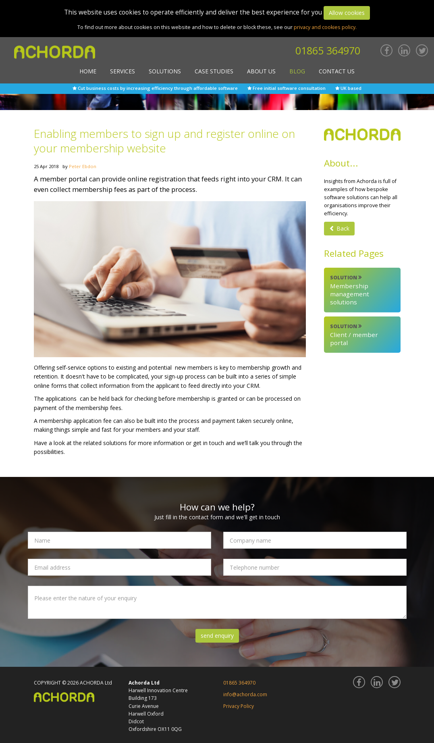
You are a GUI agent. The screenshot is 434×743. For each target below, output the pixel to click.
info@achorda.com (245, 694)
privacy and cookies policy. (325, 27)
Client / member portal (362, 335)
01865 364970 (327, 50)
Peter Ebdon (82, 166)
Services (122, 71)
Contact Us (337, 71)
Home (87, 71)
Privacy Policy (238, 706)
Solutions (165, 71)
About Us (261, 71)
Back (339, 228)
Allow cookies (347, 13)
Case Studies (214, 71)
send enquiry (217, 635)
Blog (297, 71)
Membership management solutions (362, 290)
